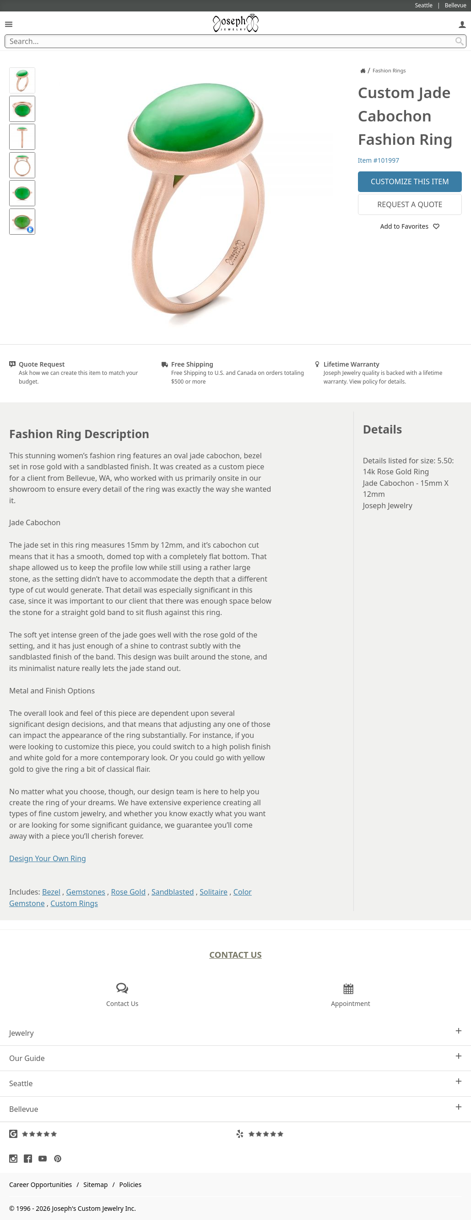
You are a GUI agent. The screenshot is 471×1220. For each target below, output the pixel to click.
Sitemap (95, 1184)
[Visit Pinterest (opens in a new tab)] (60, 1158)
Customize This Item (410, 181)
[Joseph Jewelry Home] (363, 70)
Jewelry (235, 1033)
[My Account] (462, 24)
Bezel (51, 892)
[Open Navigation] (9, 24)
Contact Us (235, 954)
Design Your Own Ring (47, 858)
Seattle (235, 1083)
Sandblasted (173, 892)
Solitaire (213, 892)
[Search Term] (235, 41)
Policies (130, 1184)
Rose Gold (128, 892)
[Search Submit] (459, 41)
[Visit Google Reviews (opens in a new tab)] (122, 1134)
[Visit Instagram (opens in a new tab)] (15, 1158)
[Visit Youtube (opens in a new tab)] (44, 1158)
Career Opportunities (40, 1184)
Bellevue (235, 1109)
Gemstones (85, 892)
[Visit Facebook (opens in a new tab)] (30, 1158)
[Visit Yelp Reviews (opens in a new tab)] (349, 1134)
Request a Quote (409, 204)
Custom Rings (74, 903)
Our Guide (235, 1058)
